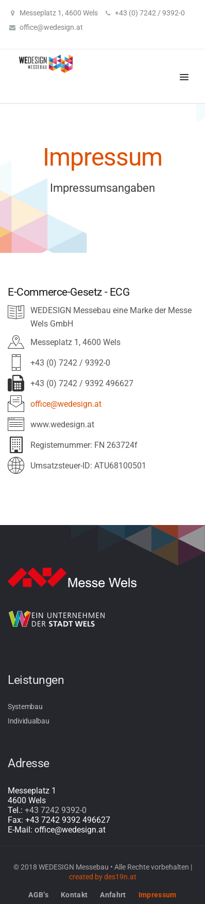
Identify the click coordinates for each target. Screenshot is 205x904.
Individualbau (28, 721)
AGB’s (38, 895)
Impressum (158, 895)
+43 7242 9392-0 (56, 810)
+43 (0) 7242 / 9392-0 (150, 13)
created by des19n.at (102, 877)
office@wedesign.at (51, 27)
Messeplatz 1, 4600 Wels (59, 13)
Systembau (25, 706)
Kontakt (74, 895)
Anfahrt (113, 895)
